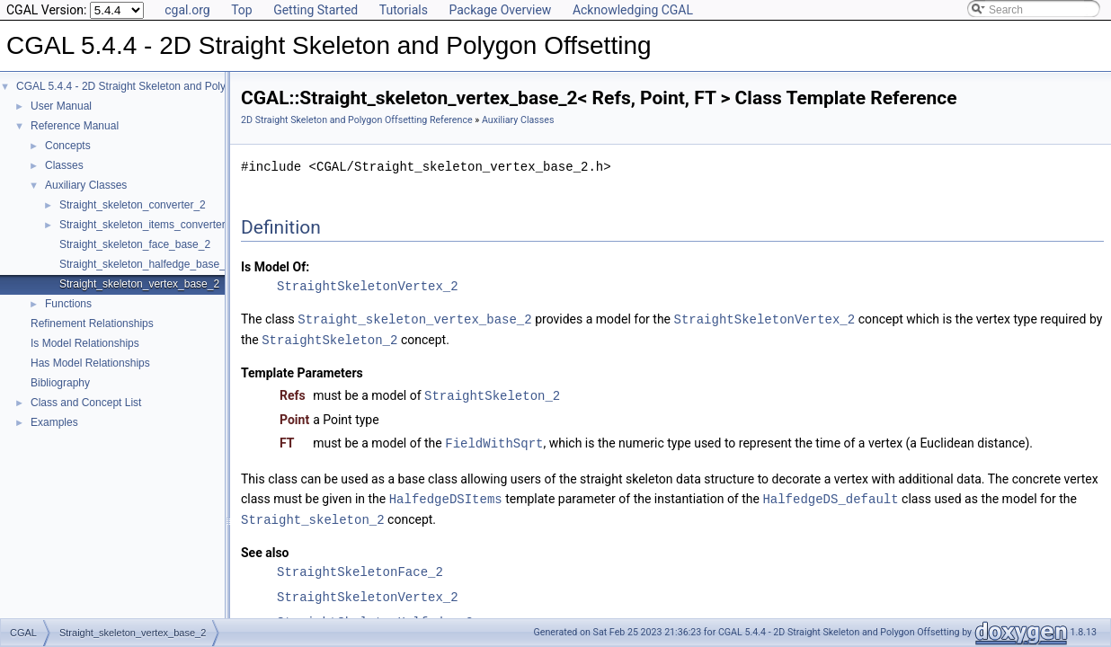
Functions (68, 303)
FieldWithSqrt (494, 439)
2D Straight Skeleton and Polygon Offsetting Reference (357, 120)
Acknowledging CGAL (633, 10)
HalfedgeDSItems (445, 494)
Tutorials (403, 10)
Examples (54, 422)
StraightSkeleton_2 (329, 338)
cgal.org (186, 10)
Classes (64, 165)
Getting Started (315, 10)
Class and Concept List (86, 402)
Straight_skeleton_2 (313, 514)
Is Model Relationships (85, 343)
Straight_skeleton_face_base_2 (134, 244)
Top (242, 10)
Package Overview (500, 10)
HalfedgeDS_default (830, 494)
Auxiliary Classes (86, 185)
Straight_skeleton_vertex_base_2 (139, 284)
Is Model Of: (275, 267)
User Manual (61, 106)
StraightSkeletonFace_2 (360, 566)
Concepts (68, 145)
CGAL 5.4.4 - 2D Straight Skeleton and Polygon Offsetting (154, 86)
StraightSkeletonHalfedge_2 (375, 616)
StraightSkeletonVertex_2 (367, 286)
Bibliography (60, 383)
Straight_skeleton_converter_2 (132, 205)
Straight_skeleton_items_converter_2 (148, 224)
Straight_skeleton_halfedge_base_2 (145, 264)
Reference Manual (75, 126)
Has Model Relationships (90, 363)
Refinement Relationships (92, 323)
